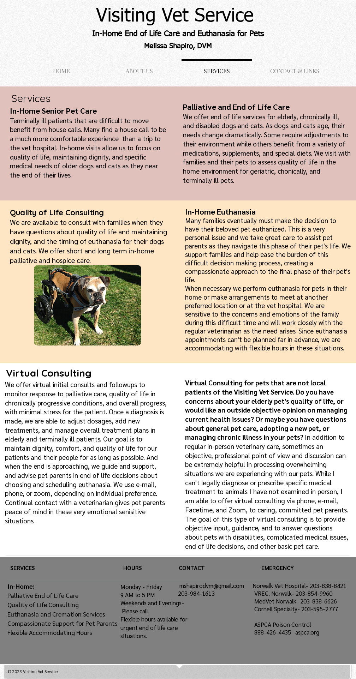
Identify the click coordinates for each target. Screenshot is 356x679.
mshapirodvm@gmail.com (211, 585)
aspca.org (307, 632)
